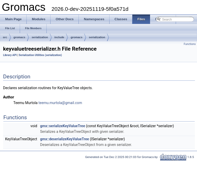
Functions (190, 44)
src (5, 37)
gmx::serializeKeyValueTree (62, 126)
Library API (10, 55)
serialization (40, 37)
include (59, 37)
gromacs (19, 37)
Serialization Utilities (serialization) (40, 55)
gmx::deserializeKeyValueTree (64, 139)
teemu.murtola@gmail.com (60, 103)
